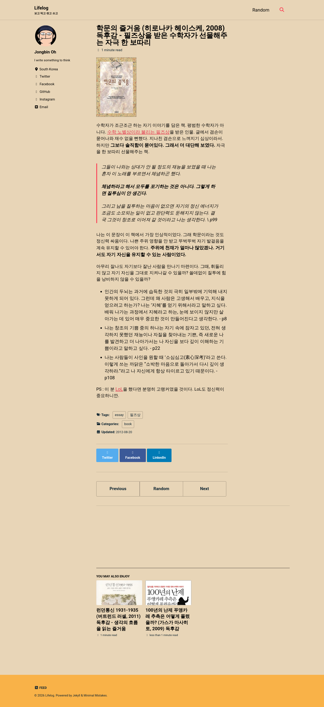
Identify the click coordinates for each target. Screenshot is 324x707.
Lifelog (47, 10)
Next (204, 498)
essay (119, 428)
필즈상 (135, 428)
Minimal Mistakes (97, 696)
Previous (118, 498)
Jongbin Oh (46, 52)
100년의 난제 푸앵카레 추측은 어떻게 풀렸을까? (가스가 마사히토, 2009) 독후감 (167, 630)
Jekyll (77, 696)
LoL (120, 401)
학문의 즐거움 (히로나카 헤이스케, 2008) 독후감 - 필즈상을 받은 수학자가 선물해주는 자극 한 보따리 (161, 35)
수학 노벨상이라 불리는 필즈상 (143, 133)
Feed (40, 688)
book (128, 438)
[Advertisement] (193, 549)
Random (259, 10)
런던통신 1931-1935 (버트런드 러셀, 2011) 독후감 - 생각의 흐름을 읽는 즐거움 (118, 630)
